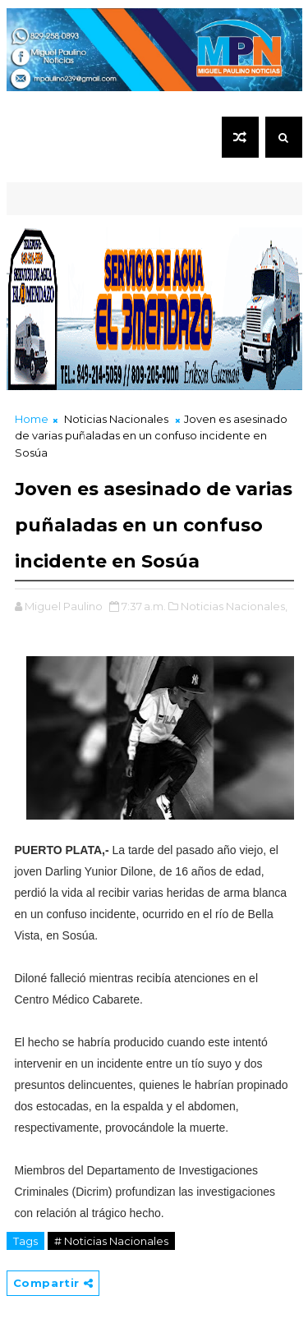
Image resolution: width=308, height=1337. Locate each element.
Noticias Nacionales (116, 418)
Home (31, 418)
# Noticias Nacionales (111, 1240)
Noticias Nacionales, (234, 606)
